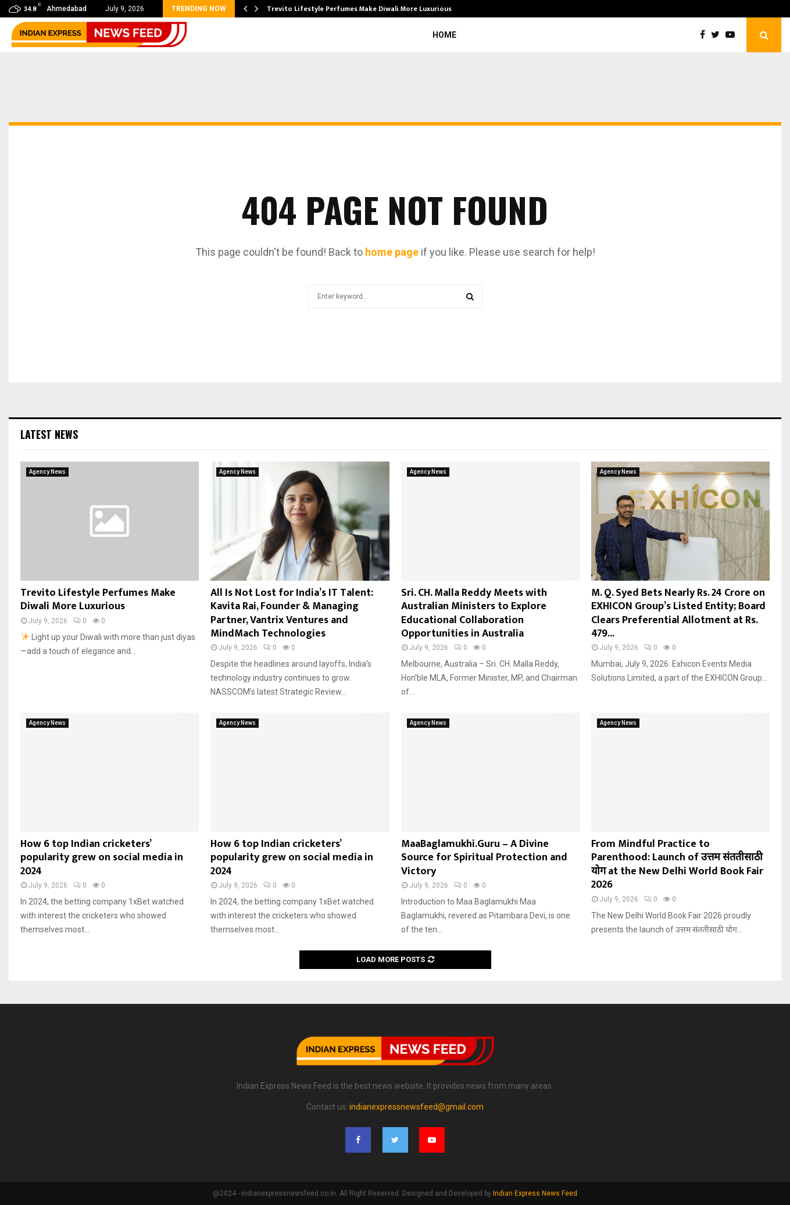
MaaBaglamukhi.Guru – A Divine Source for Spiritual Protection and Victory (484, 857)
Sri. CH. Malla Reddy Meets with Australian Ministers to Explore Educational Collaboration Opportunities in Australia (474, 613)
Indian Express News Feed (535, 1193)
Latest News (49, 434)
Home (444, 35)
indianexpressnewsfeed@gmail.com (416, 1106)
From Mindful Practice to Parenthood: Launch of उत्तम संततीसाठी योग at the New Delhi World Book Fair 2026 (677, 864)
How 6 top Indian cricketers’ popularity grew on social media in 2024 (101, 857)
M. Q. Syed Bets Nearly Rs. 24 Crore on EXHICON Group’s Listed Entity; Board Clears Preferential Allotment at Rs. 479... (678, 613)
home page (392, 252)
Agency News (47, 472)
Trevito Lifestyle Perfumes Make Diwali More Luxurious (359, 9)
